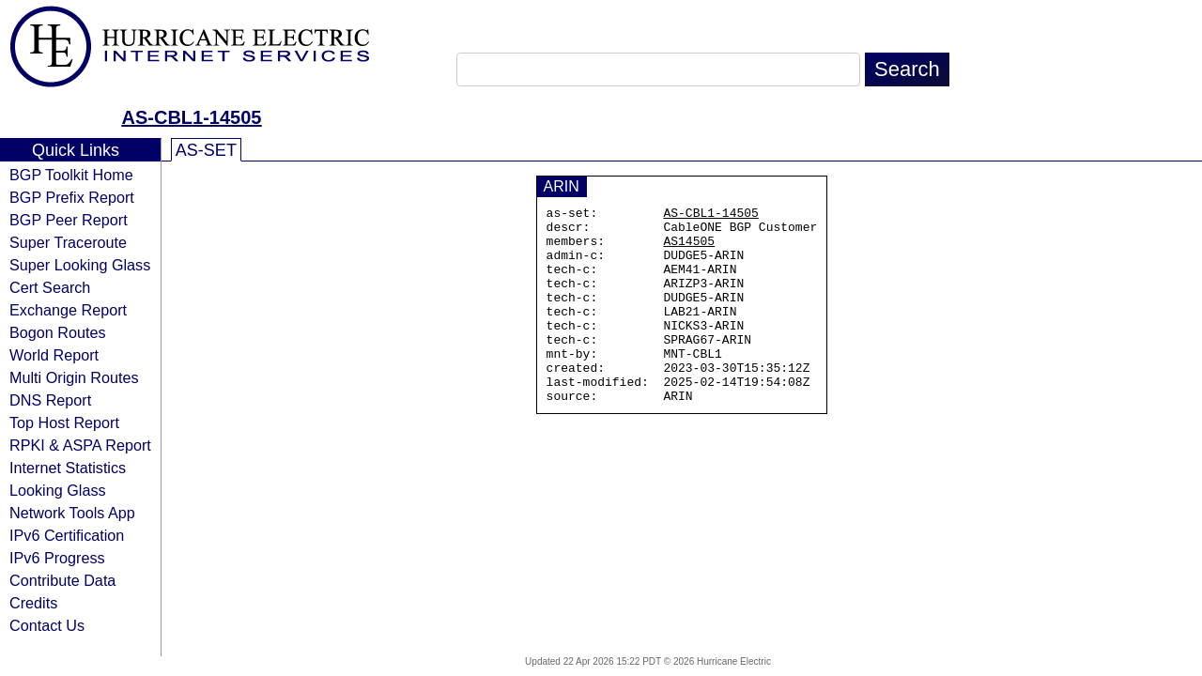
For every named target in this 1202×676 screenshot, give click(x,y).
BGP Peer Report (68, 219)
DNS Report (50, 400)
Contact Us (47, 625)
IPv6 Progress (57, 557)
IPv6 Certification (66, 535)
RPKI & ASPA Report (80, 445)
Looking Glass (57, 490)
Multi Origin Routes (74, 377)
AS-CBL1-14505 (192, 117)
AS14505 (689, 248)
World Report (54, 354)
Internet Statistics (67, 467)
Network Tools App (72, 512)
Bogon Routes (57, 332)
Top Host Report (64, 422)
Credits (33, 602)
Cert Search (49, 287)
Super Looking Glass (79, 264)
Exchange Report (68, 309)
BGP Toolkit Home (71, 174)
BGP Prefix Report (71, 197)
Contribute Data (62, 580)
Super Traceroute (68, 242)
